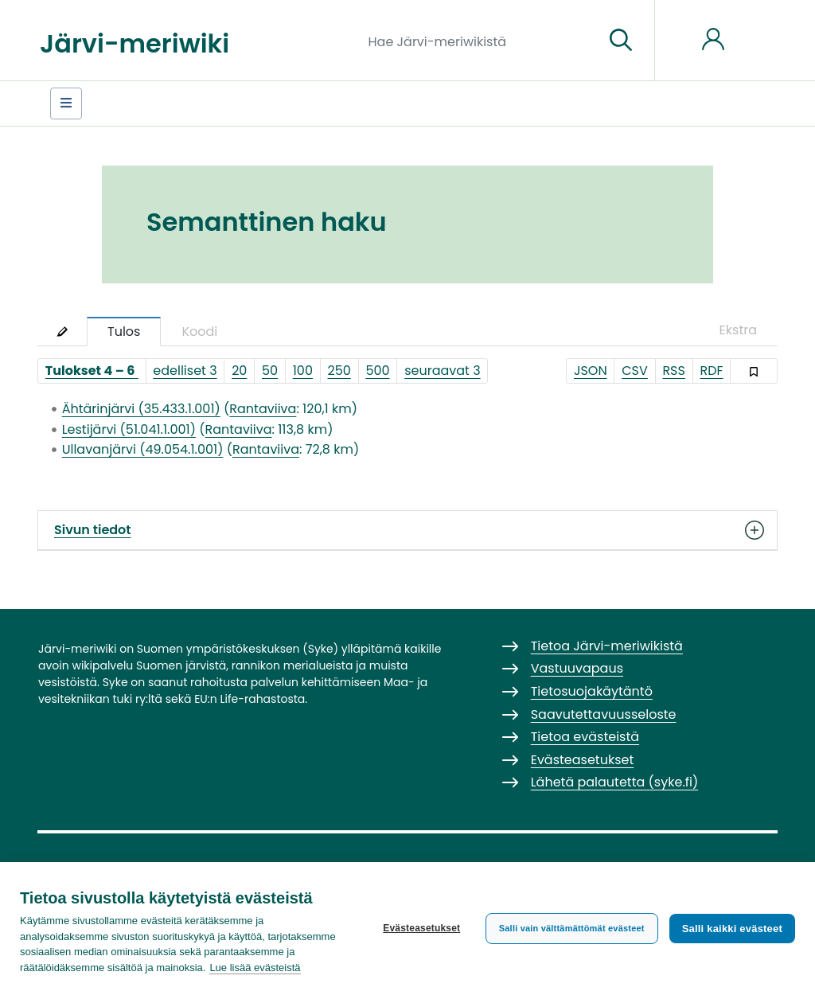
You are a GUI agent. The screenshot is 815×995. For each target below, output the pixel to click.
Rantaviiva (262, 409)
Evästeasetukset (421, 928)
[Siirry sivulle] (620, 40)
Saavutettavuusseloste (604, 714)
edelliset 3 (184, 370)
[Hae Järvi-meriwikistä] (480, 40)
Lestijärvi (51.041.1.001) (129, 429)
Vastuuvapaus (577, 668)
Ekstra (738, 330)
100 (303, 370)
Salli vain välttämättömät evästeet (572, 928)
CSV (635, 370)
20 (239, 370)
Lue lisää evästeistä (254, 968)
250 (339, 370)
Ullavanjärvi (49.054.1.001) (143, 449)
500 (377, 370)
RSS (673, 370)
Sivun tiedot (407, 530)
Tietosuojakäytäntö (592, 691)
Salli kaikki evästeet (732, 929)
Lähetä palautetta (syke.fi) (615, 782)
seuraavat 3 (442, 370)
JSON (590, 370)
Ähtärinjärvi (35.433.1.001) (141, 409)
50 (270, 370)
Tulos (123, 331)
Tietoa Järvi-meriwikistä (607, 646)
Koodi (199, 331)
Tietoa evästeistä (585, 737)
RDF (711, 370)
